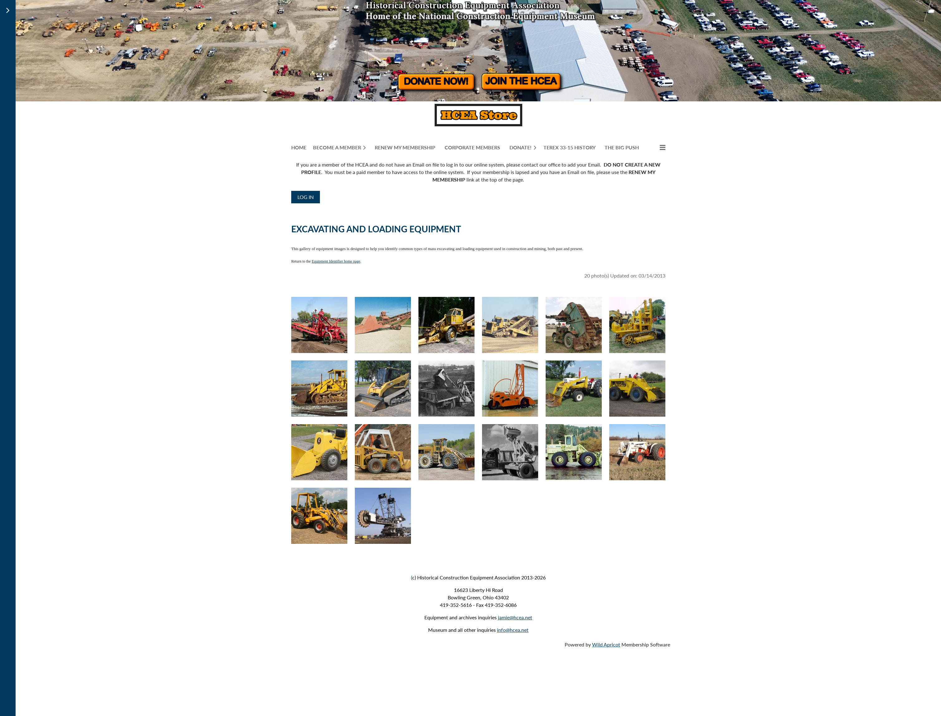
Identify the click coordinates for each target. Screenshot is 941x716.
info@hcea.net (512, 630)
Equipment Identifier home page (336, 261)
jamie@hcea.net (515, 617)
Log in (305, 197)
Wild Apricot (606, 644)
